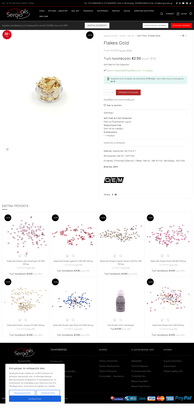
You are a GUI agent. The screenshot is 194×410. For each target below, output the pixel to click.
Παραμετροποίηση (22, 393)
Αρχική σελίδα (111, 39)
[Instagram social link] (179, 3)
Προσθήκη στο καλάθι (128, 96)
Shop (123, 39)
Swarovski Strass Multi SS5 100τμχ (168, 328)
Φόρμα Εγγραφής (139, 387)
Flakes (139, 164)
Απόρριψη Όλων (48, 393)
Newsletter (136, 367)
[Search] (161, 15)
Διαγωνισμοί (170, 372)
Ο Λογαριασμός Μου (141, 377)
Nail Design (169, 164)
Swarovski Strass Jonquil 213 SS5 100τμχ (26, 328)
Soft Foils (141, 39)
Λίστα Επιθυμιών (139, 372)
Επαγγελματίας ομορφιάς (155, 29)
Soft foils (180, 164)
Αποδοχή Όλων (35, 399)
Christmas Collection (124, 164)
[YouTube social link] (183, 3)
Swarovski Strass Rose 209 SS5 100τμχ (168, 264)
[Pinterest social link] (187, 3)
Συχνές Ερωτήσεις (173, 367)
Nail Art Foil (157, 164)
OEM (115, 170)
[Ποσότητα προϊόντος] (109, 96)
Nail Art (131, 39)
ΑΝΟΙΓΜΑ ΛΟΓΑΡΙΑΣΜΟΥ (97, 29)
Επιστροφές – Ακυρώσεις (111, 382)
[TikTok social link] (190, 3)
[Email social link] (115, 198)
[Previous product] (180, 39)
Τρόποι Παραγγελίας (109, 372)
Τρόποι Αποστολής (108, 367)
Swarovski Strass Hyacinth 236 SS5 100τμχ (73, 264)
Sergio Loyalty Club (173, 377)
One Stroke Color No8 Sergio (120, 328)
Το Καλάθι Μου (138, 382)
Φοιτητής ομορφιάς (181, 29)
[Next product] (186, 39)
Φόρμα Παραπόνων (140, 393)
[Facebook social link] (176, 3)
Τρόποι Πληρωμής (108, 377)
